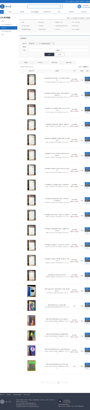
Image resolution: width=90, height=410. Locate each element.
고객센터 (77, 1)
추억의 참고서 (75, 25)
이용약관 (8, 394)
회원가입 (72, 1)
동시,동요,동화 (25, 25)
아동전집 (41, 25)
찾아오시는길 (27, 394)
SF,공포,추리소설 (26, 29)
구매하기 (87, 77)
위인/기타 (57, 29)
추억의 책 (4, 27)
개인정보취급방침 (17, 394)
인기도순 (40, 62)
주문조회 (88, 1)
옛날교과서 (41, 22)
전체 (3, 21)
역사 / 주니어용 (76, 22)
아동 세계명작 (42, 29)
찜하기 (87, 82)
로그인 (66, 1)
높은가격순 (68, 62)
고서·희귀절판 (34, 11)
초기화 (59, 54)
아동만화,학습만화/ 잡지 (61, 25)
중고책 (22, 11)
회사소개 (83, 11)
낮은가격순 (54, 62)
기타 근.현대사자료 (6, 31)
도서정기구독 (46, 11)
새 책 (10, 11)
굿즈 (59, 11)
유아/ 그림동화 (75, 29)
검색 (49, 54)
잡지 (3, 34)
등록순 (26, 62)
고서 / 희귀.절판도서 (7, 24)
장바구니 (82, 1)
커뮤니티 (71, 11)
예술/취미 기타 (59, 22)
